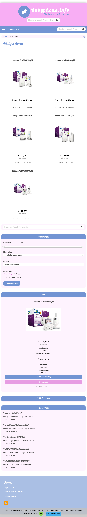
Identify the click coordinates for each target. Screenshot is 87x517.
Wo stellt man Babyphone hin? (16, 425)
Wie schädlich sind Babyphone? (16, 460)
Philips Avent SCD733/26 (22, 116)
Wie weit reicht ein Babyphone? (16, 448)
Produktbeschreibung (43, 377)
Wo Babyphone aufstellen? (14, 436)
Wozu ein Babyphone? (12, 413)
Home (5, 36)
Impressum (9, 487)
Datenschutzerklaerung (14, 491)
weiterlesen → (11, 419)
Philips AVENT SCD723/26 (22, 60)
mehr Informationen (53, 514)
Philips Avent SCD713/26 (64, 116)
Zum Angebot (43, 382)
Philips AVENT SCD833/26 (22, 171)
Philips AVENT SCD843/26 (64, 60)
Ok (41, 514)
